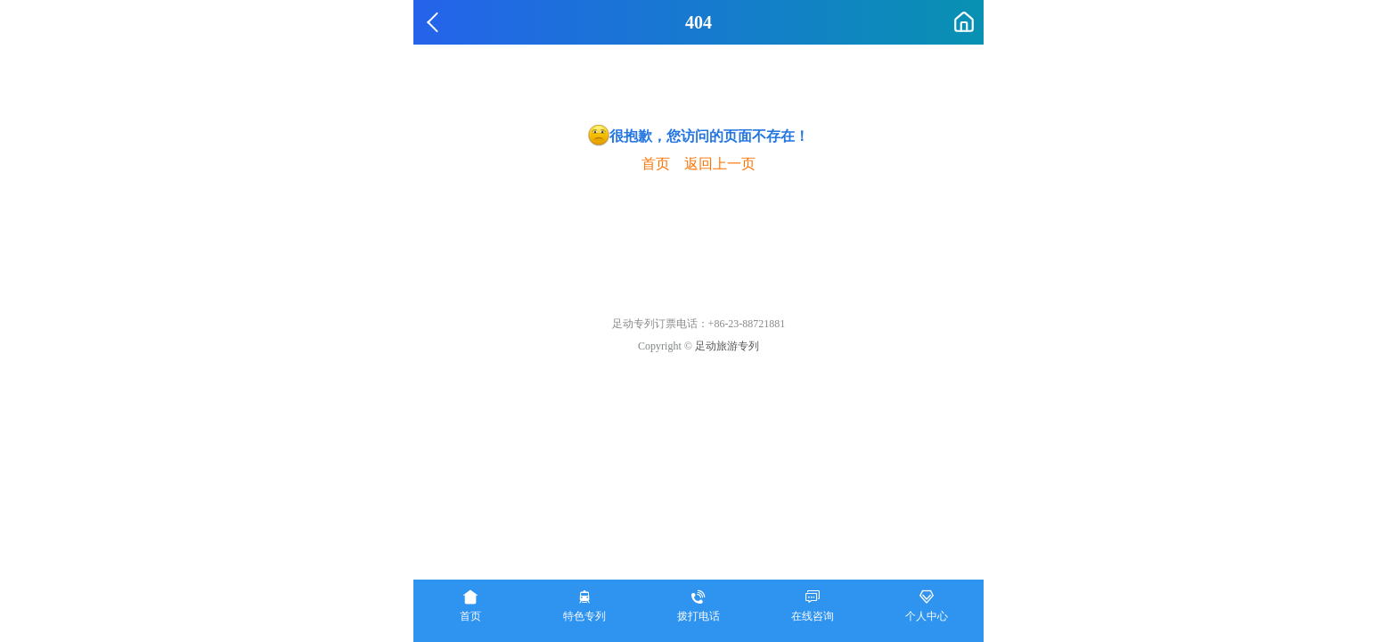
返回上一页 (720, 163)
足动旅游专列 (727, 346)
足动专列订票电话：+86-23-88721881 (699, 323)
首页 (655, 163)
